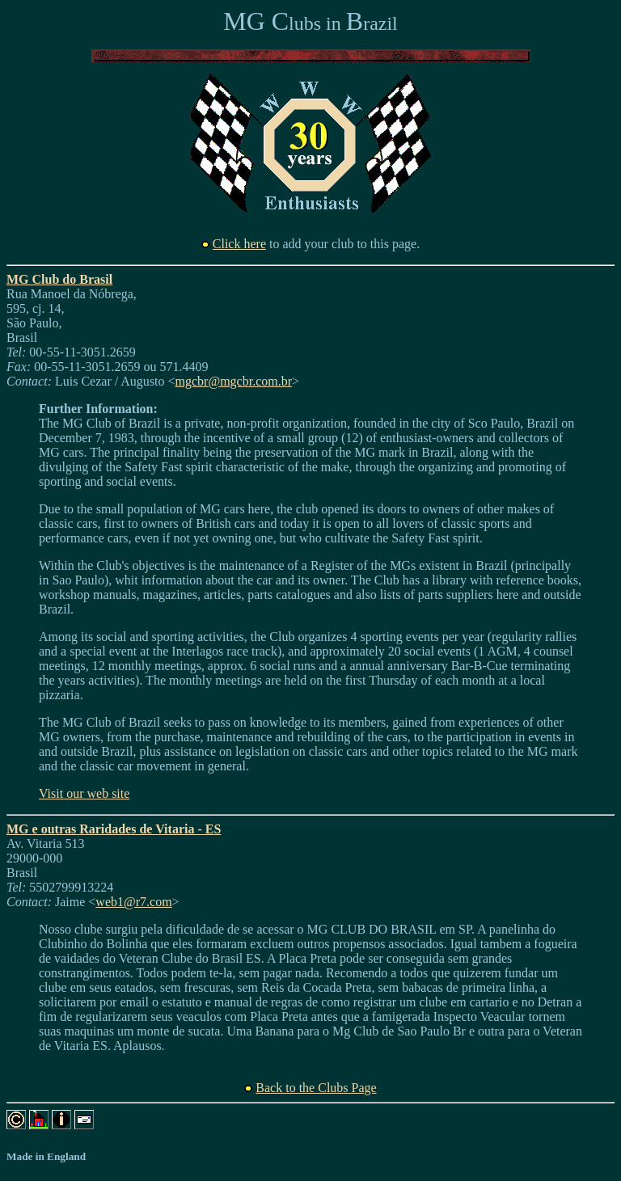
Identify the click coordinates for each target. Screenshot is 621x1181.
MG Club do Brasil (59, 279)
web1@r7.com (133, 902)
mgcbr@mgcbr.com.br (233, 381)
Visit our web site (84, 793)
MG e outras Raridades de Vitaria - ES (113, 829)
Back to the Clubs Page (316, 1088)
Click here (239, 244)
